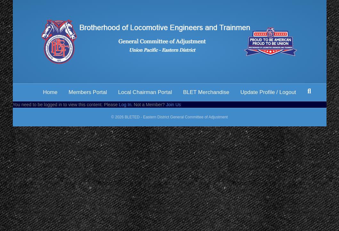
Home (50, 92)
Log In (125, 104)
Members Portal (88, 92)
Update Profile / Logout (268, 92)
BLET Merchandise (206, 92)
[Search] (309, 91)
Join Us (173, 104)
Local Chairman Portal (145, 92)
